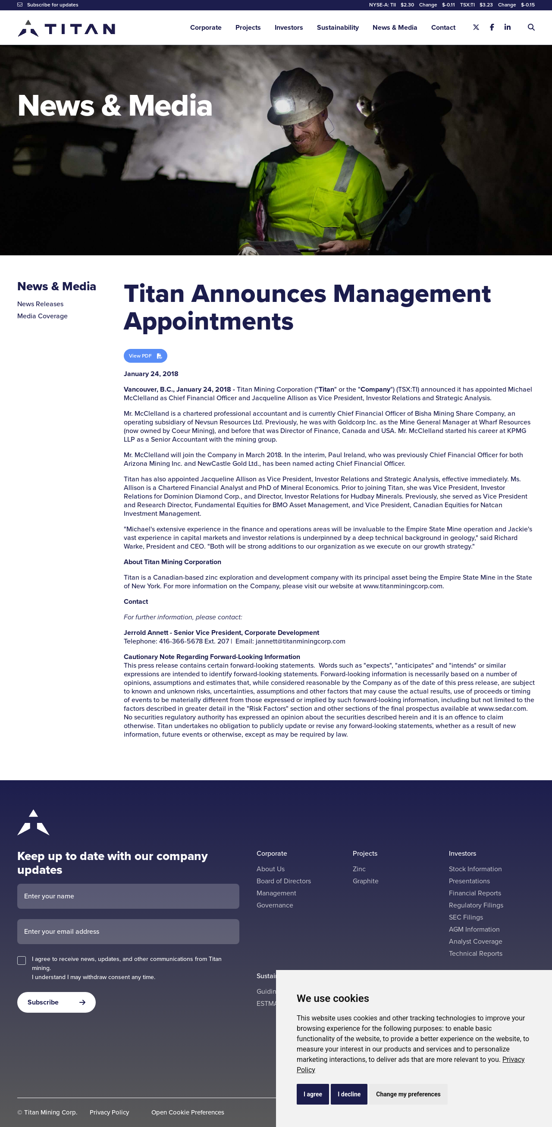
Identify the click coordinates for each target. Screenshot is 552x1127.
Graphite (366, 881)
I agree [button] (313, 1094)
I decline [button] (349, 1094)
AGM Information (474, 929)
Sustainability (338, 27)
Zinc (359, 869)
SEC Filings (466, 917)
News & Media (395, 27)
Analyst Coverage (475, 941)
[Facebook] (492, 27)
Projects (248, 27)
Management (276, 893)
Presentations (469, 881)
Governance (275, 905)
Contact (443, 27)
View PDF (140, 356)
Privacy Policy (109, 1112)
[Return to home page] (67, 28)
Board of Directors (284, 881)
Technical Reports (475, 953)
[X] (476, 27)
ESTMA (268, 1003)
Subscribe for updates (47, 5)
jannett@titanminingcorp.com (300, 641)
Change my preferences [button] (408, 1094)
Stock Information (475, 869)
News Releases (40, 304)
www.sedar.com (502, 708)
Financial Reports (475, 893)
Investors (289, 27)
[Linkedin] (508, 27)
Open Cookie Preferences (187, 1112)
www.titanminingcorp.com (402, 586)
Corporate (206, 27)
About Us (271, 869)
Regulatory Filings (476, 905)
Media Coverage (42, 316)
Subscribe (43, 1002)
